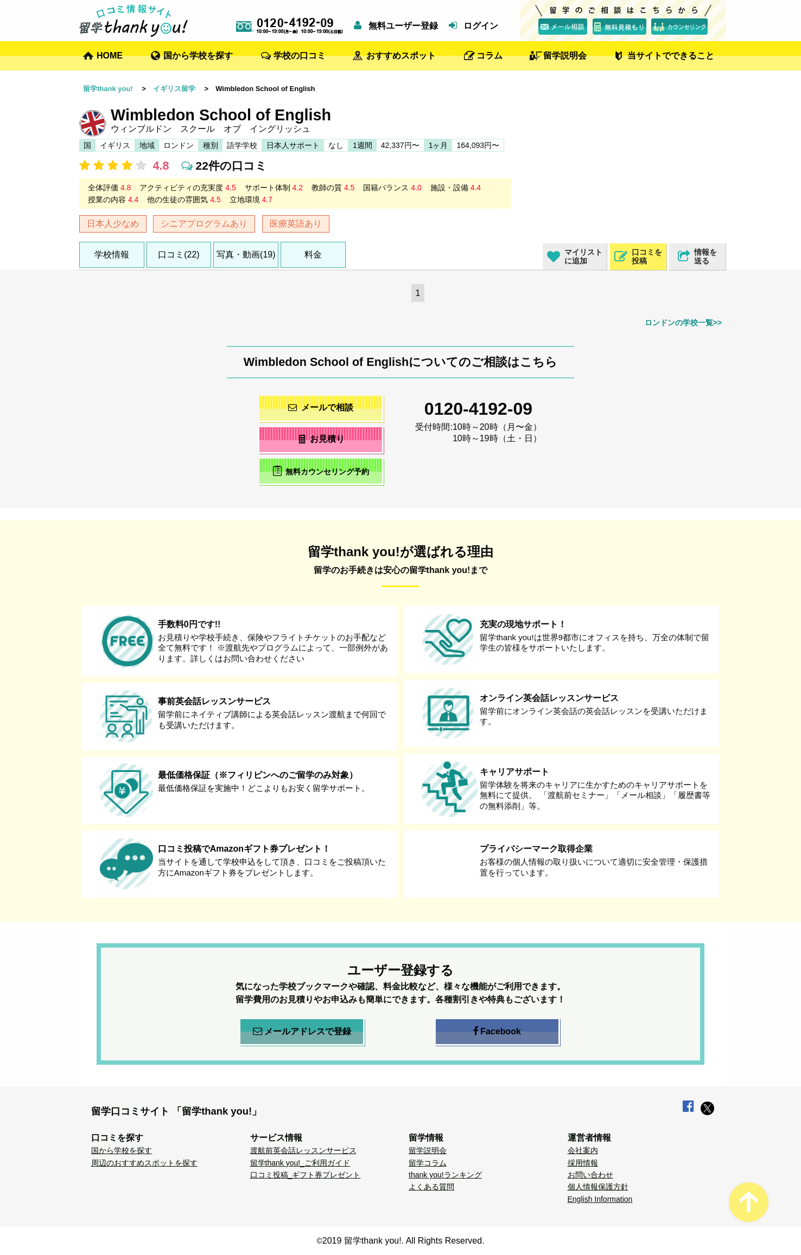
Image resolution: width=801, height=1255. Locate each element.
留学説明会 (565, 55)
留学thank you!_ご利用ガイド (300, 1163)
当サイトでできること (670, 55)
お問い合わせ (590, 1174)
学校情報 (111, 254)
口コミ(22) (178, 254)
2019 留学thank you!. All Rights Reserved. (403, 1240)
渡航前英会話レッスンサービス (303, 1150)
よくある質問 (431, 1186)
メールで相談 (320, 407)
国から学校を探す (198, 55)
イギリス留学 (174, 89)
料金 (313, 254)
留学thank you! (108, 89)
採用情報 (583, 1163)
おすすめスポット (401, 55)
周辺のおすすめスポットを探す (144, 1163)
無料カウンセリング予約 (321, 471)
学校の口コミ (300, 55)
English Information (600, 1199)
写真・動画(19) (246, 254)
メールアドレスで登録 (302, 1032)
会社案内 (583, 1150)
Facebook (497, 1032)
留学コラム (428, 1163)
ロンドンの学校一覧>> (683, 322)
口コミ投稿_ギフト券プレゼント (305, 1174)
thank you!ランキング (445, 1174)
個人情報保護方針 (598, 1186)
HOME (110, 55)
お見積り (321, 438)
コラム (489, 55)
